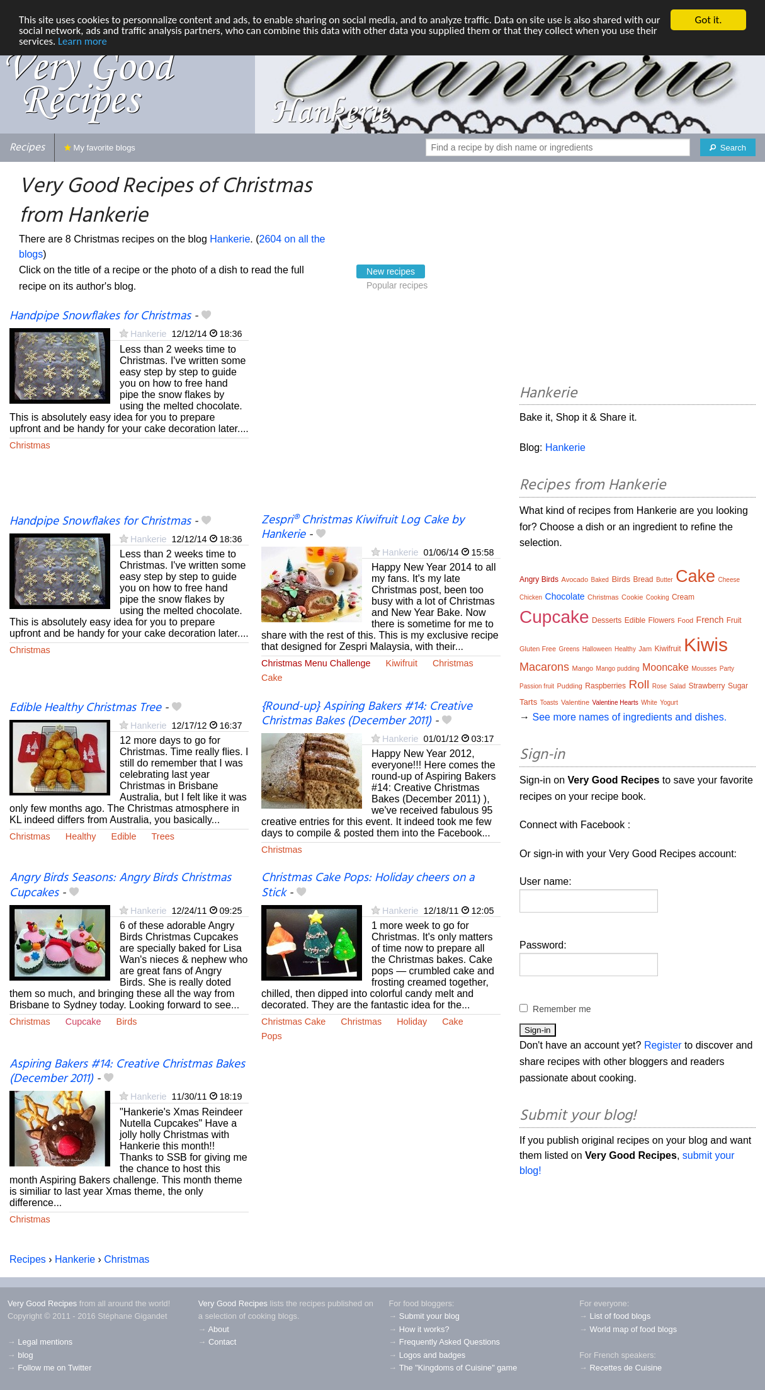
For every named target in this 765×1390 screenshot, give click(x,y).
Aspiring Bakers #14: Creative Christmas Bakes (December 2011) (127, 1071)
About (218, 1329)
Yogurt (669, 702)
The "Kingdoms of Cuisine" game (458, 1367)
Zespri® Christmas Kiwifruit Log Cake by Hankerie (362, 527)
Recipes (27, 147)
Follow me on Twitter (54, 1367)
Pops (271, 1036)
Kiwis (706, 644)
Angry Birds (538, 579)
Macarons (544, 667)
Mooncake (665, 667)
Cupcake (83, 1022)
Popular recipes (397, 285)
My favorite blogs (99, 147)
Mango (583, 668)
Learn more (107, 41)
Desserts (606, 620)
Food (685, 620)
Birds (126, 1022)
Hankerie (230, 239)
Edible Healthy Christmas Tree (85, 707)
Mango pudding (618, 668)
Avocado (575, 579)
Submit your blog (429, 1316)
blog (25, 1355)
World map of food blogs (633, 1329)
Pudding (569, 686)
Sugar (738, 685)
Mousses (704, 668)
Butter (664, 579)
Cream (683, 597)
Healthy (80, 836)
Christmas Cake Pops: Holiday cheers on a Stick (367, 885)
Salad (677, 686)
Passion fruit (536, 686)
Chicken (530, 597)
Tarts (528, 702)
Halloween (597, 649)
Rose (659, 686)
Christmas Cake (293, 1022)
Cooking (657, 597)
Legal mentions (45, 1342)
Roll (638, 684)
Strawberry (707, 685)
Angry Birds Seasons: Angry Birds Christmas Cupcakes (120, 885)
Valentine (575, 702)
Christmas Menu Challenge (316, 663)
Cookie (632, 597)
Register (663, 1045)
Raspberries (605, 685)
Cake (272, 678)
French (710, 620)
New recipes (390, 271)
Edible (124, 836)
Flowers (662, 620)
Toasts (549, 702)
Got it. (708, 19)
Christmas (29, 445)
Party (727, 668)
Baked (600, 579)
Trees (163, 836)
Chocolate (565, 596)
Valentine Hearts (615, 702)
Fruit (734, 620)
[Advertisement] (381, 411)
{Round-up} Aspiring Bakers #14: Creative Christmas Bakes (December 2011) (366, 714)
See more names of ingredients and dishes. (629, 717)
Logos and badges (432, 1355)
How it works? (424, 1329)
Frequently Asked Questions (449, 1342)
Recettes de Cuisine (626, 1367)
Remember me (562, 1009)
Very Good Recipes (42, 1303)
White (649, 702)
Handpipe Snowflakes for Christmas (100, 316)
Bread (643, 579)
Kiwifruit (401, 663)
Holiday (412, 1022)
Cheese (729, 579)
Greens (569, 649)
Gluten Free (537, 648)
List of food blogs (620, 1316)
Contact (222, 1342)
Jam (645, 648)
